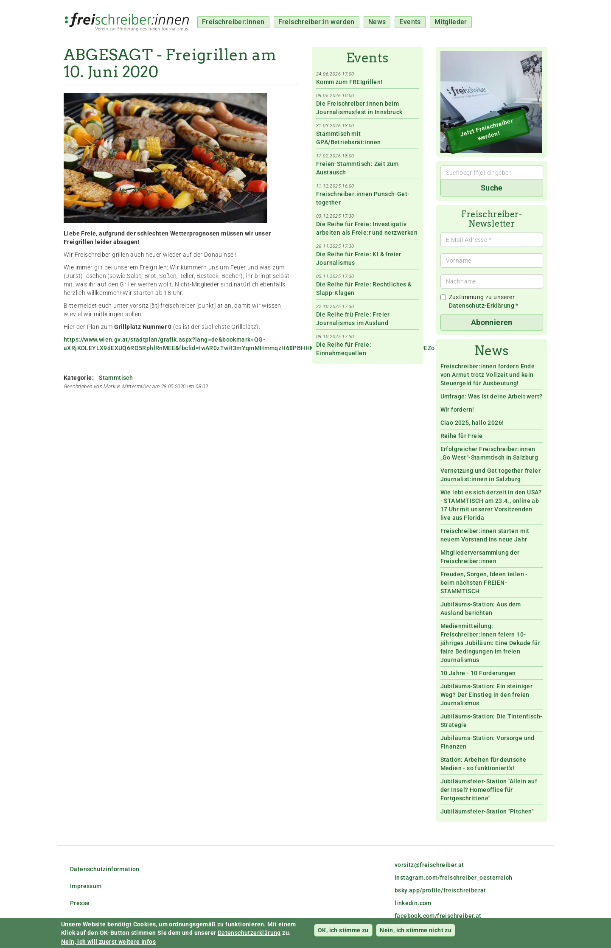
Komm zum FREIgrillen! (349, 82)
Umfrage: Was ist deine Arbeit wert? (491, 396)
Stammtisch (116, 377)
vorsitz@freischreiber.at (429, 864)
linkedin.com (413, 903)
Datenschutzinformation (105, 869)
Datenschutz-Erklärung (481, 305)
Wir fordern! (457, 409)
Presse (80, 903)
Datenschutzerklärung (249, 936)
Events (409, 22)
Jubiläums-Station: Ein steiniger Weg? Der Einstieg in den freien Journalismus (486, 695)
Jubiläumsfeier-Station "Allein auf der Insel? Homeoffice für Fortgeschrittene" (489, 790)
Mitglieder (450, 22)
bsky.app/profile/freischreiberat (440, 890)
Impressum (86, 886)
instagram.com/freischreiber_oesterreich (454, 877)
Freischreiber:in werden (316, 22)
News (377, 22)
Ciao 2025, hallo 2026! (472, 422)
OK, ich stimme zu (343, 933)
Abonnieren (492, 322)
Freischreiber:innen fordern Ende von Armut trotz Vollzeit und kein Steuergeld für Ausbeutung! (487, 375)
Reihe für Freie (461, 435)
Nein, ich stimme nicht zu (415, 933)
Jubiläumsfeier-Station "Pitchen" (487, 811)
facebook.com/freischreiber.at (438, 915)
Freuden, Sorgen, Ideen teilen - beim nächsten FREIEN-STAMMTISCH (484, 583)
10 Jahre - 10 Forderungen (478, 673)
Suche (492, 187)
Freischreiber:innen (233, 22)
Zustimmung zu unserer (479, 301)
